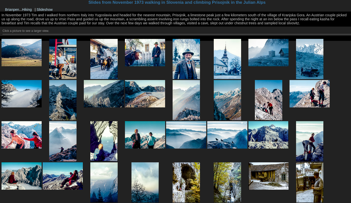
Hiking (27, 10)
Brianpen (12, 10)
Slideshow (45, 10)
